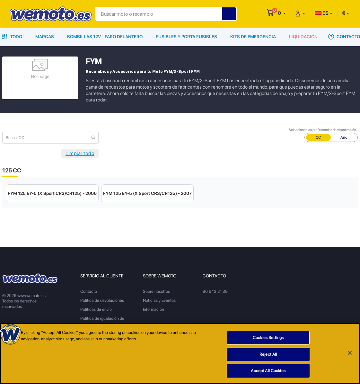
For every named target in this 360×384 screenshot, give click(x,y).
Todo (12, 36)
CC (318, 137)
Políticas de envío (96, 309)
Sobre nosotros (156, 291)
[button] (282, 13)
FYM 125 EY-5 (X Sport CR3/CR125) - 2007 (147, 193)
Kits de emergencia (253, 36)
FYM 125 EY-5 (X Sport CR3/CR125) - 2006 (52, 193)
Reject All (268, 354)
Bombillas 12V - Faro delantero (105, 36)
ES (322, 13)
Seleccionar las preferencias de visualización (322, 130)
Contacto (344, 36)
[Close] (350, 353)
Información (153, 309)
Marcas (44, 36)
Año (343, 137)
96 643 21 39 (215, 291)
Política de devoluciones (102, 300)
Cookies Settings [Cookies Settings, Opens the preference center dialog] (268, 337)
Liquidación (303, 36)
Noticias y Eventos (159, 300)
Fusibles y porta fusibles (186, 36)
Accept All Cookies (268, 371)
